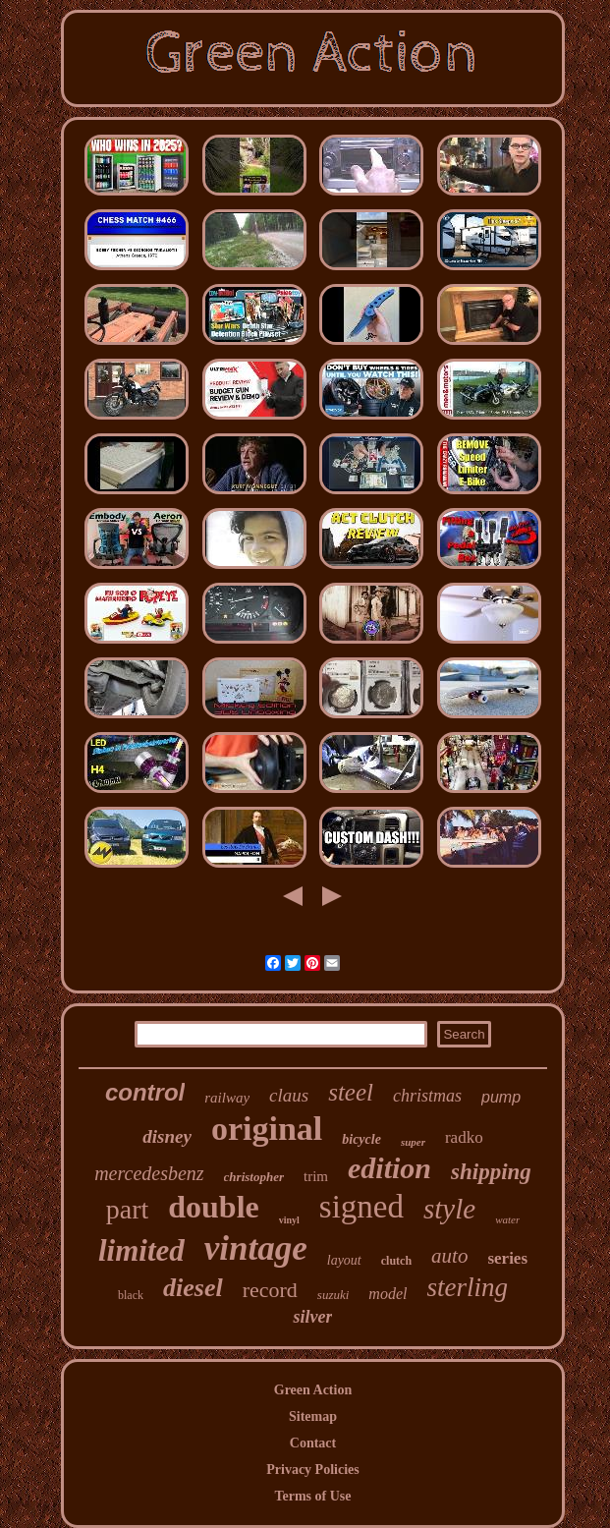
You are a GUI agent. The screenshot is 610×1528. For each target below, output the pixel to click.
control (145, 1092)
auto (449, 1256)
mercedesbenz (148, 1173)
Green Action (313, 1390)
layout (344, 1260)
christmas (427, 1095)
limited (141, 1250)
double (213, 1206)
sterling (467, 1287)
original (266, 1128)
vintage (255, 1248)
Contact (313, 1443)
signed (361, 1206)
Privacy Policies (312, 1469)
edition (389, 1168)
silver (312, 1317)
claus (288, 1095)
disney (167, 1136)
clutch (396, 1261)
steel (350, 1092)
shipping (491, 1172)
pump (501, 1097)
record (270, 1289)
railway (227, 1097)
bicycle (361, 1139)
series (507, 1258)
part (127, 1209)
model (387, 1293)
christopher (254, 1176)
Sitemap (313, 1416)
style (449, 1208)
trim (316, 1176)
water (507, 1219)
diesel (193, 1287)
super (413, 1142)
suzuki (333, 1294)
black (130, 1295)
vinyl (289, 1220)
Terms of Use (312, 1496)
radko (464, 1137)
